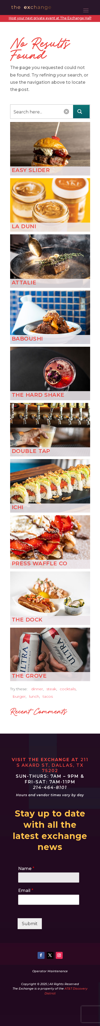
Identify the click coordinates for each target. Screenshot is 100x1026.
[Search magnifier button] (81, 111)
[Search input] (35, 112)
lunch (34, 696)
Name (26, 868)
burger (19, 696)
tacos (48, 696)
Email (25, 890)
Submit (30, 923)
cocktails (68, 688)
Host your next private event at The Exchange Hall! (50, 18)
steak (51, 688)
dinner (37, 688)
